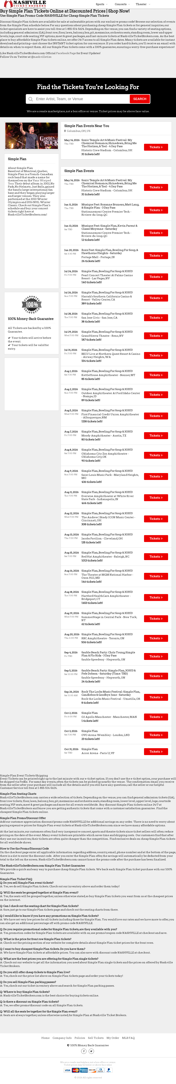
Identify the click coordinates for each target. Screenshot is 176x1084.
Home (45, 1038)
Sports (102, 4)
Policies (80, 1038)
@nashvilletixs (41, 56)
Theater (143, 4)
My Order (113, 1038)
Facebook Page (66, 53)
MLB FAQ (128, 1038)
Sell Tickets (96, 1038)
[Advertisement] (62, 69)
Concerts (122, 4)
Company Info (62, 1038)
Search (139, 99)
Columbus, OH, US (77, 131)
